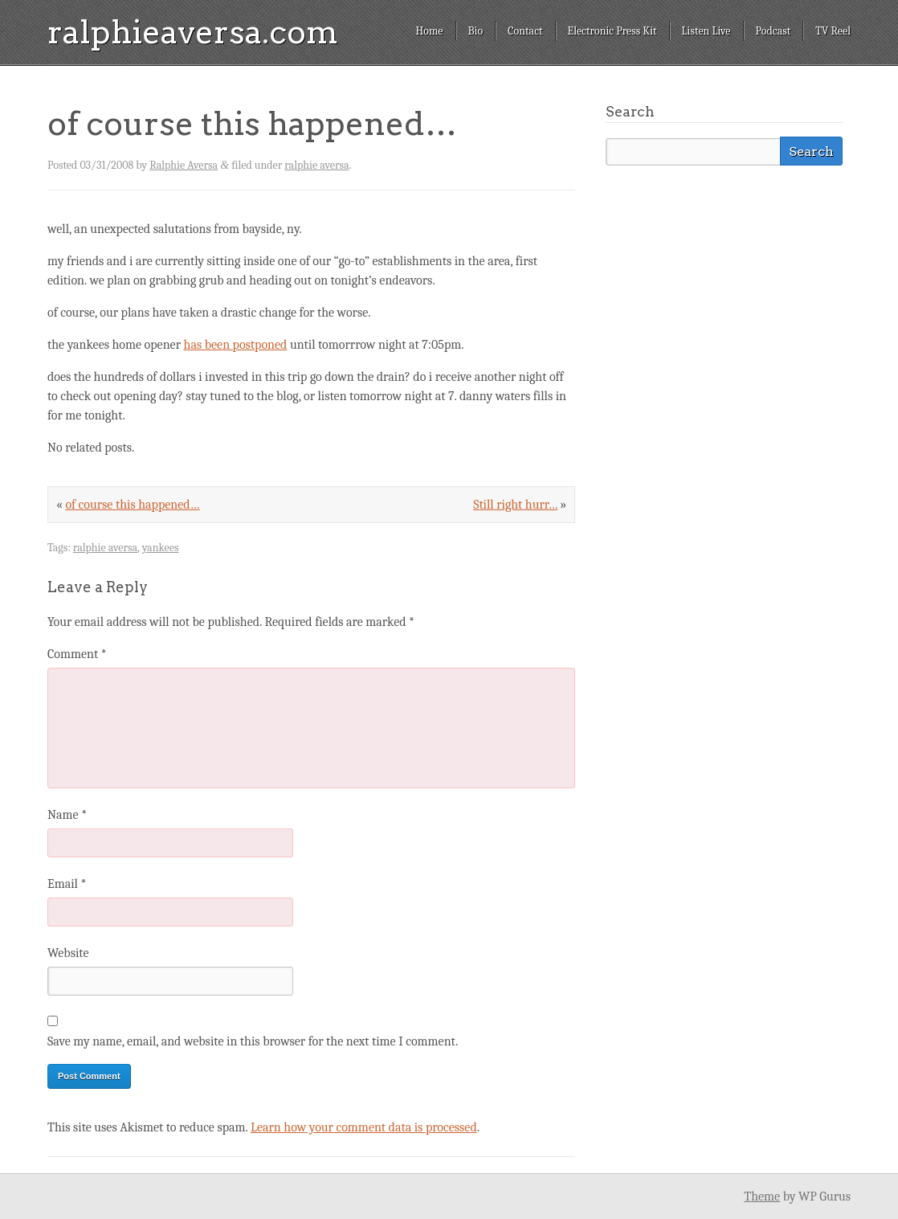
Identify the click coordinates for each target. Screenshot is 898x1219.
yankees (160, 547)
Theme (762, 1196)
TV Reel (833, 31)
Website (67, 953)
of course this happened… (132, 504)
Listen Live (706, 31)
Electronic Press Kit (612, 31)
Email (66, 884)
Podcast (773, 31)
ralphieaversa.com (192, 32)
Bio (476, 31)
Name (67, 815)
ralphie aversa (316, 165)
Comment (77, 654)
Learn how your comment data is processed (364, 1127)
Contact (525, 31)
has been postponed (236, 344)
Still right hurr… (515, 504)
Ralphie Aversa (183, 165)
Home (429, 31)
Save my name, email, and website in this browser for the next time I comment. (252, 1041)
